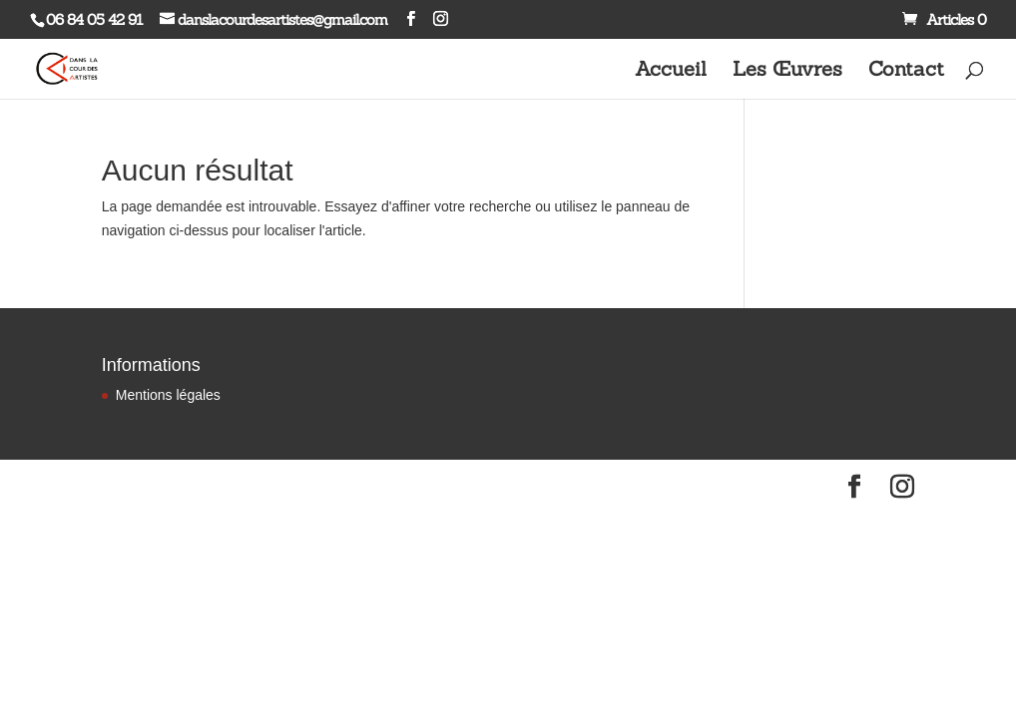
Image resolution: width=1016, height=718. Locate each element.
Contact (906, 71)
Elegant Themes (188, 486)
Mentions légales (168, 395)
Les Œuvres (787, 71)
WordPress (319, 486)
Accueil (671, 71)
